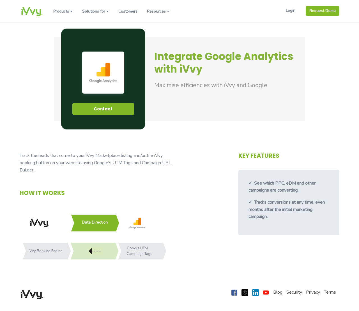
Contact (103, 109)
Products (63, 11)
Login (290, 10)
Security (294, 292)
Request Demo (322, 10)
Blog (277, 292)
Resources (158, 11)
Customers (127, 11)
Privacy (313, 292)
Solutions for (95, 11)
